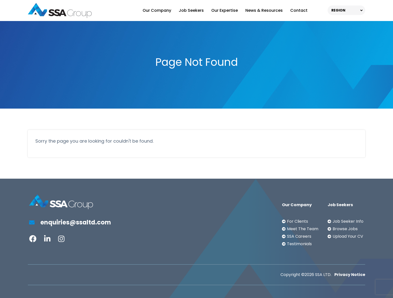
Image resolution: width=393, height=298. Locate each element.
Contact (299, 10)
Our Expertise (224, 10)
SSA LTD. (323, 274)
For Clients (297, 221)
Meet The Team (302, 229)
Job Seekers (191, 10)
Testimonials (299, 244)
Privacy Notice (349, 274)
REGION (338, 10)
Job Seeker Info (348, 221)
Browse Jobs (345, 229)
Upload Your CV (348, 236)
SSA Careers (299, 236)
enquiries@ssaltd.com (70, 222)
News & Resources (264, 10)
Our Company (157, 10)
